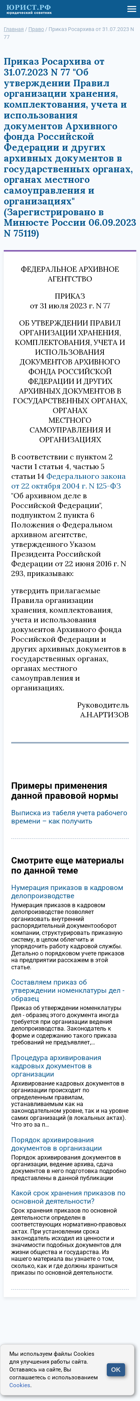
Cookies (19, 1385)
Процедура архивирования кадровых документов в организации (56, 1065)
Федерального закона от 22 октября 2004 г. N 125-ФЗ (68, 480)
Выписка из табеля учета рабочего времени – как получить (69, 817)
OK (116, 1369)
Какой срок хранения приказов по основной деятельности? (68, 1197)
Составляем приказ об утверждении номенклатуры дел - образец (67, 990)
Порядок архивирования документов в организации (56, 1144)
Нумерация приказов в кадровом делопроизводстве (67, 891)
